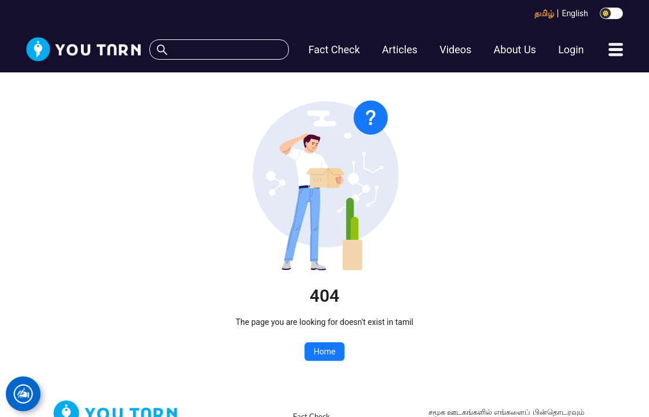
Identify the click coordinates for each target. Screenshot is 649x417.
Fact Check (334, 49)
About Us (515, 49)
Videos (455, 49)
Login (571, 49)
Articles (399, 49)
